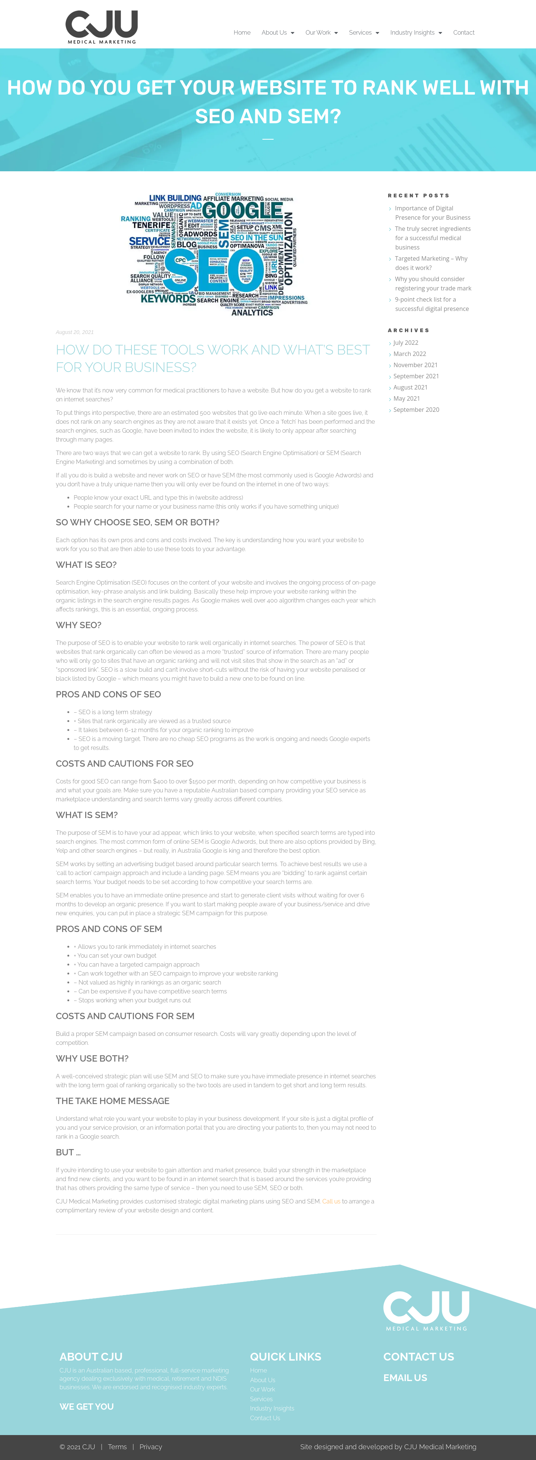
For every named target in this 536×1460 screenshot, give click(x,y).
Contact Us (265, 1418)
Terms (119, 1447)
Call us (331, 1201)
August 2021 (410, 387)
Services (261, 1399)
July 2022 (405, 342)
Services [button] (364, 32)
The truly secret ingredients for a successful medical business (433, 238)
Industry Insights (272, 1408)
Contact (464, 32)
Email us (405, 1377)
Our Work (262, 1389)
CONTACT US (418, 1356)
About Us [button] (278, 32)
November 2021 (415, 365)
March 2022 (409, 354)
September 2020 (416, 409)
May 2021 (406, 398)
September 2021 (416, 376)
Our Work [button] (322, 32)
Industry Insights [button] (416, 32)
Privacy (151, 1447)
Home (242, 32)
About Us (262, 1380)
